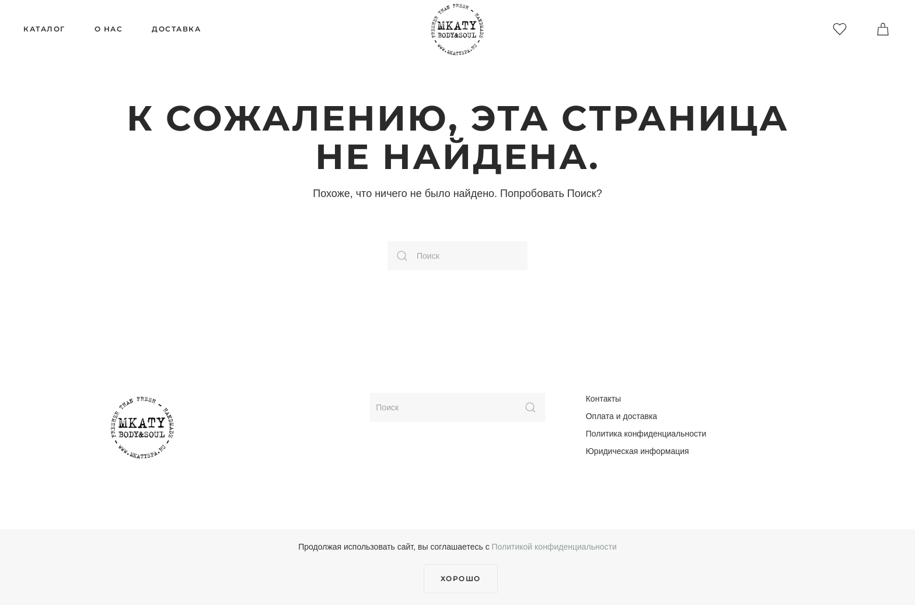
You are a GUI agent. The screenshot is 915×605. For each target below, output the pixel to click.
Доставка (176, 28)
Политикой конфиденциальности (554, 546)
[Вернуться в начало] (457, 29)
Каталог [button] (44, 28)
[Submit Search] (530, 407)
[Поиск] (457, 255)
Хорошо (461, 578)
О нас (109, 28)
